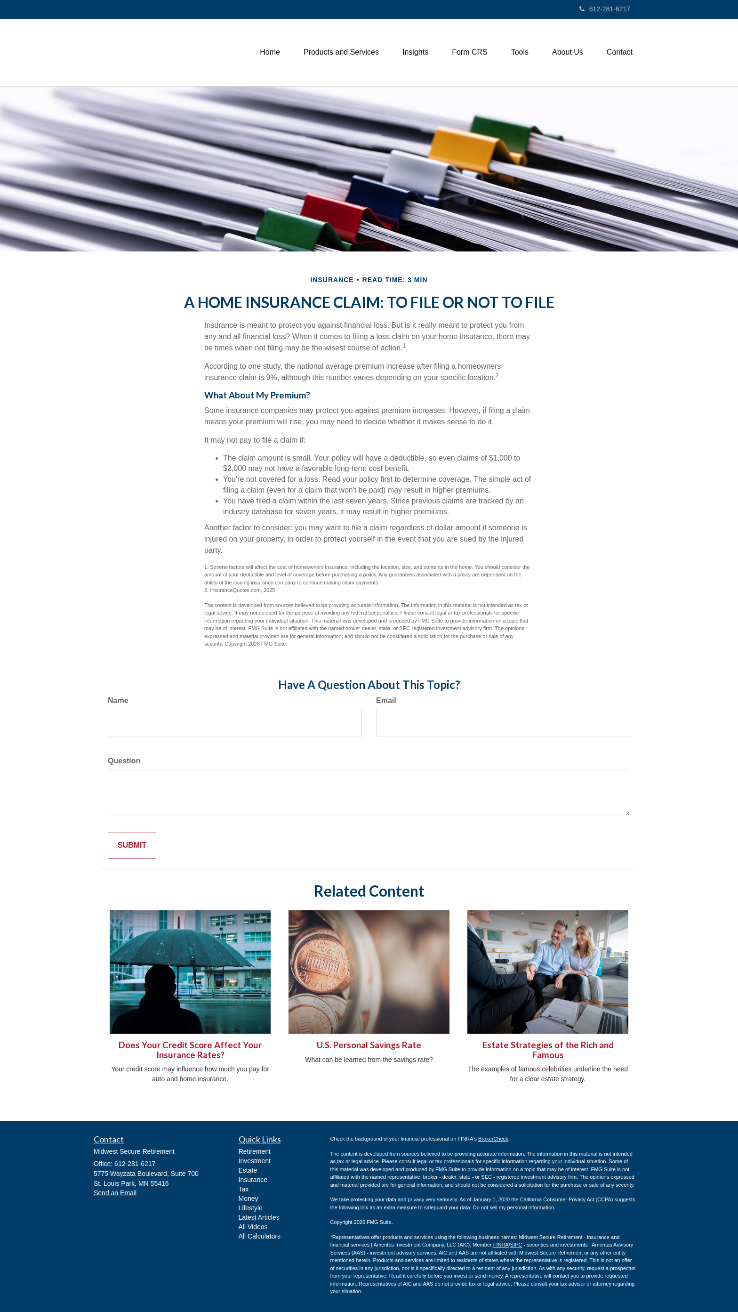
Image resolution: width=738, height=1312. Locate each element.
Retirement (255, 1151)
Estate (248, 1170)
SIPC (516, 1244)
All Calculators (260, 1236)
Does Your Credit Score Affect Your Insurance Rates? (190, 1050)
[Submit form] (132, 845)
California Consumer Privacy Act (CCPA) (566, 1199)
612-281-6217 (604, 9)
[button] (341, 52)
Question (124, 761)
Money (248, 1198)
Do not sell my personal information (513, 1207)
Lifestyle (251, 1208)
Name (118, 700)
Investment (255, 1161)
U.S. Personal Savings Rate (369, 1045)
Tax (244, 1189)
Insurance (253, 1179)
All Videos (253, 1227)
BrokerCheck (493, 1139)
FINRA (501, 1244)
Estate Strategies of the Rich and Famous (548, 1050)
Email (386, 700)
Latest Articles (259, 1217)
